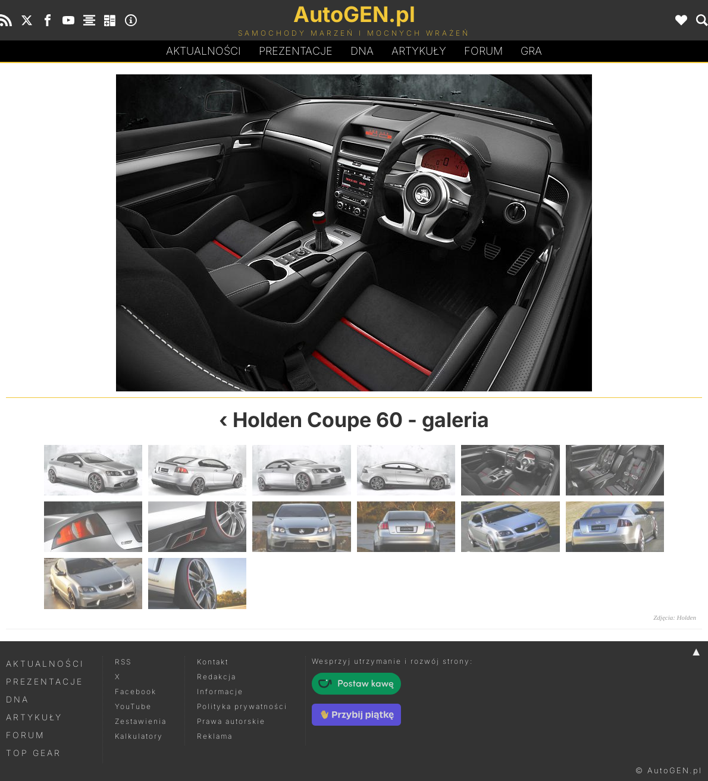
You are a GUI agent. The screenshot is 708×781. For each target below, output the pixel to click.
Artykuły (418, 51)
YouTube (133, 706)
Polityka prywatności (242, 706)
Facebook (135, 691)
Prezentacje (296, 51)
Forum (483, 51)
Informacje (220, 691)
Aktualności (203, 51)
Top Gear (33, 753)
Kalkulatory (139, 736)
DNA (17, 699)
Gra (531, 51)
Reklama (215, 736)
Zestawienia (141, 721)
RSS (123, 661)
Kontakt (212, 661)
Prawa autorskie (231, 721)
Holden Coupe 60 (318, 419)
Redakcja (216, 676)
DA (362, 51)
